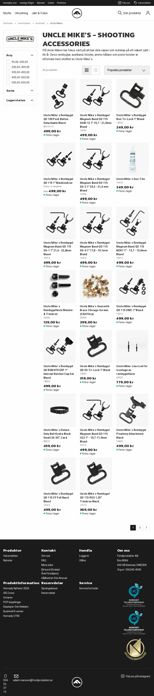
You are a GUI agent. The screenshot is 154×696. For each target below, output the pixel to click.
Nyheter (41, 3)
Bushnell (40, 23)
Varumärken (142, 3)
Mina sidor (47, 565)
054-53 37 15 (6, 684)
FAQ (43, 560)
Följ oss (123, 3)
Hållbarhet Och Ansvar (54, 578)
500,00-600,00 (18, 82)
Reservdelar (48, 592)
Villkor (82, 560)
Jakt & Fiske (40, 13)
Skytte (7, 13)
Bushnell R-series (13, 611)
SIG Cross (8, 592)
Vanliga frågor (27, 3)
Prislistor (61, 3)
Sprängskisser (49, 588)
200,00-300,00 (18, 67)
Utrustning (21, 13)
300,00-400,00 (18, 72)
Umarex (7, 597)
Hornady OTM (11, 615)
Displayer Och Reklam (15, 606)
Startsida (7, 23)
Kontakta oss (10, 3)
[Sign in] (148, 13)
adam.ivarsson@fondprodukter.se (33, 678)
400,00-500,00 (18, 77)
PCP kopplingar (12, 602)
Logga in (84, 555)
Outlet (51, 3)
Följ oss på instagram (135, 676)
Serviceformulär (88, 588)
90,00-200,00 (17, 62)
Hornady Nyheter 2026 (16, 588)
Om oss (45, 555)
